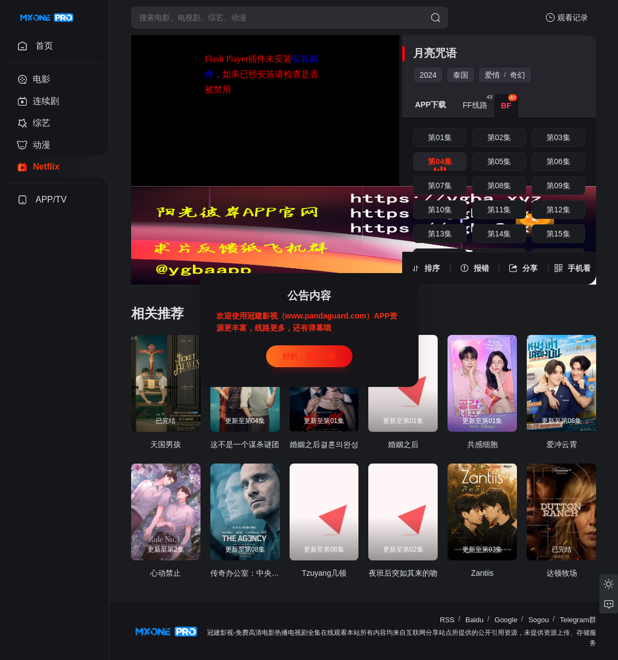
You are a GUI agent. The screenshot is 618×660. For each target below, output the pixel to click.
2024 (428, 75)
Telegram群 (578, 620)
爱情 (492, 75)
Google (506, 620)
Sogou (538, 620)
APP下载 (430, 104)
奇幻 (517, 75)
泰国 (460, 75)
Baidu (475, 620)
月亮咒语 (435, 53)
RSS (447, 620)
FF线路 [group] (478, 101)
